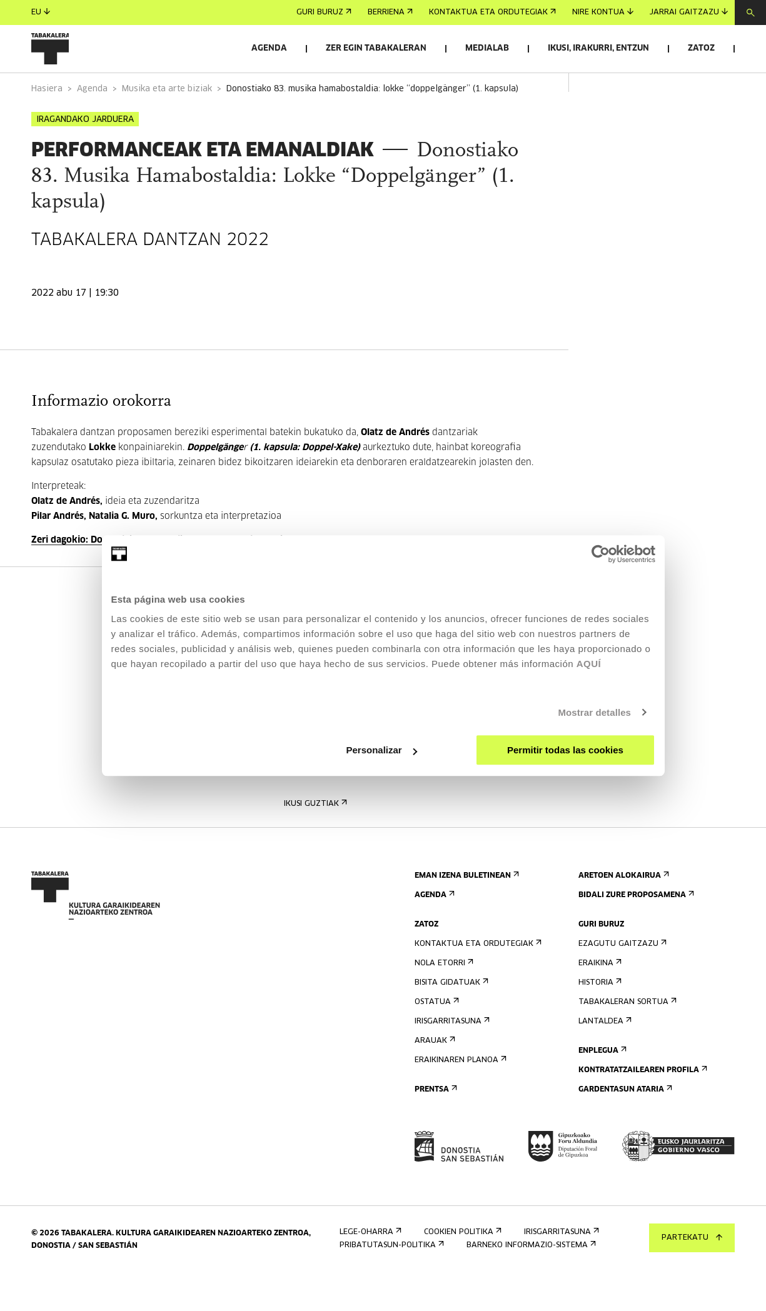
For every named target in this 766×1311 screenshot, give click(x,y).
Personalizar (381, 750)
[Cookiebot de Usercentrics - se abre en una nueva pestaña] (600, 554)
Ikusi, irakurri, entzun (598, 48)
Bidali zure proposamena (635, 930)
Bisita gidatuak (450, 1017)
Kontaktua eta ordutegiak (492, 12)
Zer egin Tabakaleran (376, 48)
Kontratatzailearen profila (641, 1105)
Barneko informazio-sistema (529, 1280)
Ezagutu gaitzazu (621, 979)
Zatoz (701, 48)
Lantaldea (603, 1056)
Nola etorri (443, 998)
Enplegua (601, 1086)
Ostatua (435, 1037)
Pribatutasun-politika (390, 1280)
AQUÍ (589, 663)
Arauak (434, 1076)
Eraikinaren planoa (459, 1095)
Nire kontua (602, 12)
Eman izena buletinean (466, 911)
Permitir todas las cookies (565, 750)
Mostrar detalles (594, 712)
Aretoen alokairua (622, 911)
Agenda (269, 48)
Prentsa (435, 1124)
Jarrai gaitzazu (689, 12)
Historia (598, 1017)
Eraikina (598, 998)
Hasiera (47, 124)
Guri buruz (323, 12)
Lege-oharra (369, 1267)
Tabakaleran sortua (626, 1037)
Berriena (390, 12)
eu (40, 12)
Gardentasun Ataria (624, 1124)
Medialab (487, 48)
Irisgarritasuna (451, 1056)
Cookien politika (461, 1267)
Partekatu (692, 1238)
